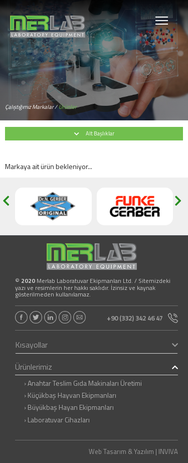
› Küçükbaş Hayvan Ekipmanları (70, 395)
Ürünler (68, 107)
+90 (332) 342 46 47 (142, 318)
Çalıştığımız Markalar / (31, 107)
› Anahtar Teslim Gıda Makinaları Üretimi (83, 383)
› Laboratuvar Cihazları (57, 420)
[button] (9, 206)
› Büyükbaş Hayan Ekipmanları (69, 407)
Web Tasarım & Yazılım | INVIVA (133, 451)
